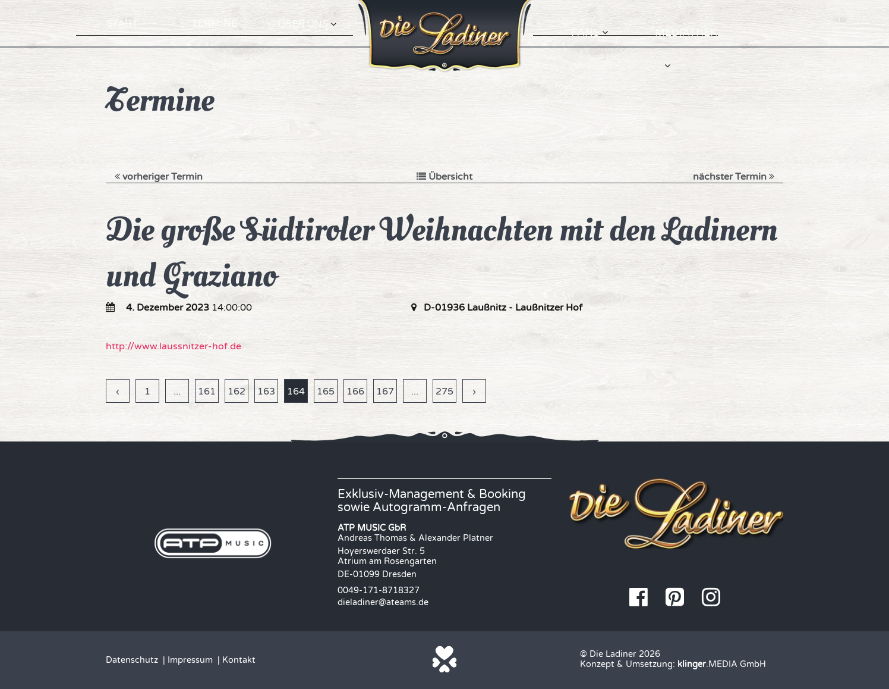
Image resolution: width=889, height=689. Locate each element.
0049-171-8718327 (379, 590)
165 (326, 391)
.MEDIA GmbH (721, 664)
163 (266, 391)
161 (207, 391)
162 (236, 391)
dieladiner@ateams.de (383, 602)
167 (385, 391)
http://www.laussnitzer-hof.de (173, 346)
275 (444, 391)
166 (355, 391)
